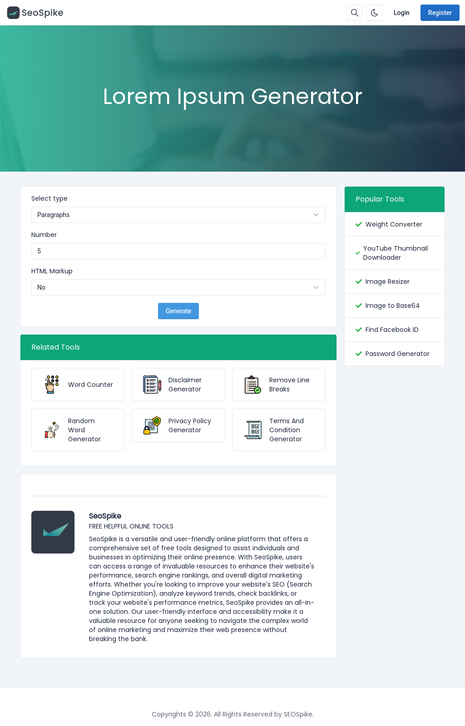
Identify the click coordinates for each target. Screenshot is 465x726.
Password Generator (398, 353)
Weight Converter (394, 224)
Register (440, 12)
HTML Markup (52, 271)
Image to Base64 (393, 305)
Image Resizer (388, 281)
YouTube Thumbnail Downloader (395, 253)
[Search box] (354, 13)
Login (402, 12)
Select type (49, 198)
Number (44, 234)
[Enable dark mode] (374, 13)
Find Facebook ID (392, 329)
